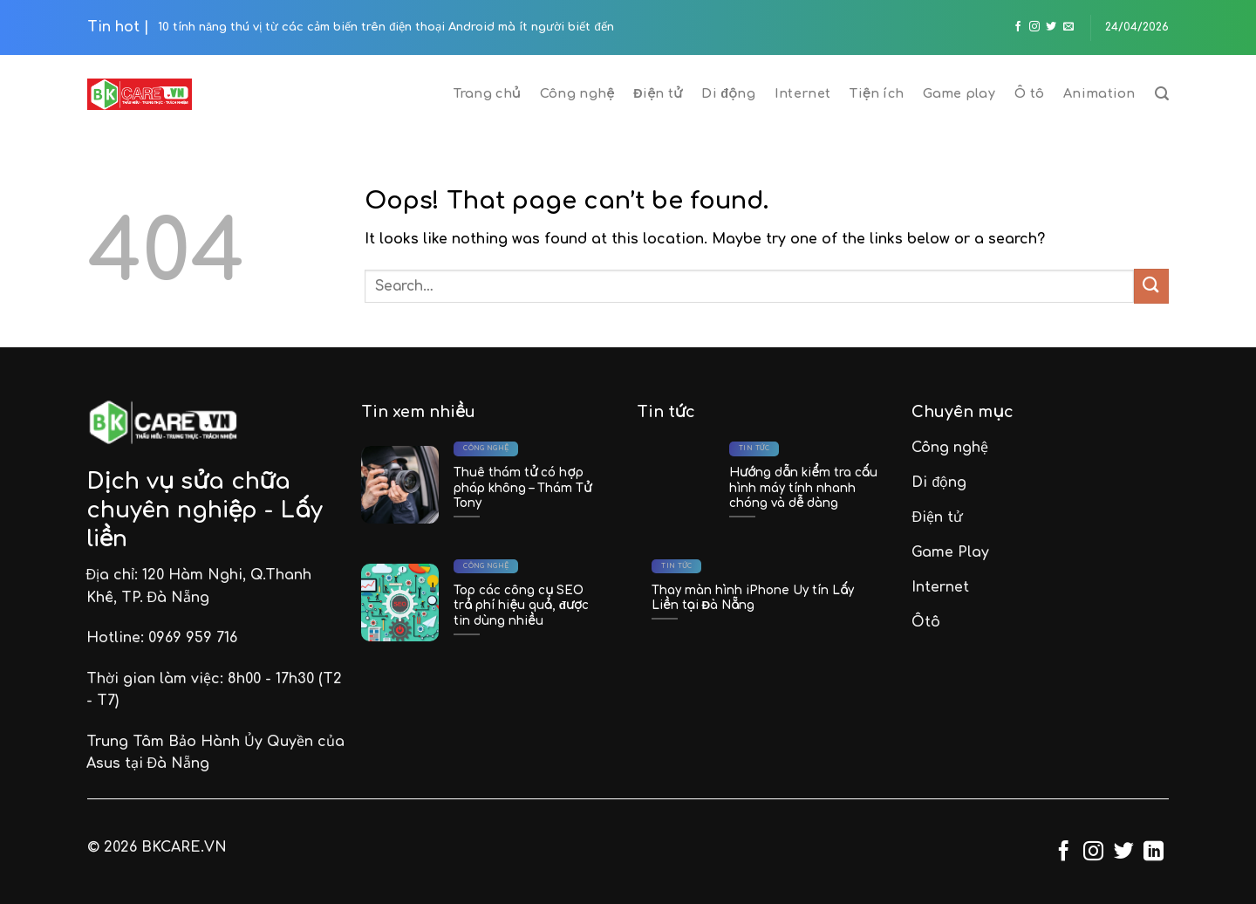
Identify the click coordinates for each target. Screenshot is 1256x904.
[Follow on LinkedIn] (1153, 852)
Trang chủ (487, 93)
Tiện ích (877, 93)
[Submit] (1151, 286)
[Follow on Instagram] (1034, 27)
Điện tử (657, 93)
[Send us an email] (1068, 27)
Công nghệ (577, 93)
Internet (802, 93)
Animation (1099, 93)
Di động (728, 93)
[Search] (1162, 94)
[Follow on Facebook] (1018, 27)
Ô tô (1029, 93)
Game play (959, 93)
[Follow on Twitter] (1051, 27)
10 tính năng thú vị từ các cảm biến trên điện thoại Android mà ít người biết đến (386, 27)
